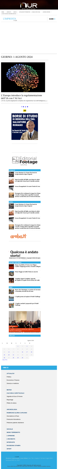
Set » (6, 359)
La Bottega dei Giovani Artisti (8, 14)
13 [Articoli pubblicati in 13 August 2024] (8, 352)
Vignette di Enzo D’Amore (14, 396)
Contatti (9, 12)
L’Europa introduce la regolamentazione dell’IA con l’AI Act (21, 97)
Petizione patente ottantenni (15, 422)
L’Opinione (11, 435)
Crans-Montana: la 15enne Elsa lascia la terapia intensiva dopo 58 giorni (26, 173)
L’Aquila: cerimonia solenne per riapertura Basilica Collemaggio (22, 330)
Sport (11, 287)
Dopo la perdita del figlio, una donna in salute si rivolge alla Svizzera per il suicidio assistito (27, 180)
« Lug (3, 359)
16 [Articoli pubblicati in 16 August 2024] (22, 352)
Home (2, 12)
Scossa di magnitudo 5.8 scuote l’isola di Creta (27, 186)
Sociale (10, 429)
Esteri (11, 202)
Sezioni (51, 19)
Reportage (10, 400)
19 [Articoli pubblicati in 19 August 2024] (4, 354)
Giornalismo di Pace (13, 416)
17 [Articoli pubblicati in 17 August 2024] (26, 352)
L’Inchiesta (11, 439)
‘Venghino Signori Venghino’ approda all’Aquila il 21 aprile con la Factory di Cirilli (27, 279)
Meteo (15, 12)
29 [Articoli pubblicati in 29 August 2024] (17, 357)
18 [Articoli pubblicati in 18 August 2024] (31, 352)
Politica (9, 377)
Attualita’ (11, 373)
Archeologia (12, 409)
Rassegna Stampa (13, 445)
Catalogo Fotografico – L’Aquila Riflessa (29, 12)
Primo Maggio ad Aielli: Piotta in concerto (26, 272)
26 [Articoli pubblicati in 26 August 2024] (4, 357)
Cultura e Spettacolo (15, 263)
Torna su (5, 368)
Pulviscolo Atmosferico (13, 419)
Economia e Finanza (13, 380)
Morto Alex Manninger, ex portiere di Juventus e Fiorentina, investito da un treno (27, 290)
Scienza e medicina (13, 383)
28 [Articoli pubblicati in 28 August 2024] (13, 357)
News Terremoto (13, 432)
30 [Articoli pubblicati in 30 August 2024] (22, 357)
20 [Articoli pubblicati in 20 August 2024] (8, 354)
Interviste (11, 442)
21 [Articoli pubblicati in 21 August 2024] (13, 354)
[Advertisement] (29, 38)
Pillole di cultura (11, 403)
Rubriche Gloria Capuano (17, 413)
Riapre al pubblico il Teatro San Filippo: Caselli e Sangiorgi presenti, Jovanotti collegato (28, 265)
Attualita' (12, 170)
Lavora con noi (46, 12)
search (45, 19)
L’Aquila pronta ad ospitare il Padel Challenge (27, 296)
